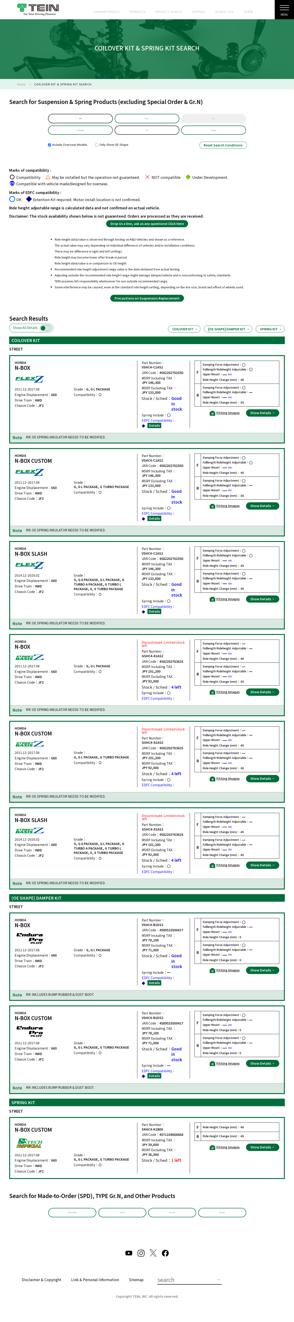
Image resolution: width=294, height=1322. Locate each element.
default (80, 120)
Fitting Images (225, 419)
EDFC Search (222, 1220)
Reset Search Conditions (223, 151)
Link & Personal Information (95, 1288)
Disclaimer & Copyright (41, 1288)
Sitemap (136, 1288)
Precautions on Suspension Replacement (147, 304)
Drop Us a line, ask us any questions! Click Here (147, 229)
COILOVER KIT (185, 335)
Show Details (262, 419)
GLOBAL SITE (224, 11)
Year (213, 120)
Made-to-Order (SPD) (72, 1220)
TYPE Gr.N (122, 1220)
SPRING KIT (271, 335)
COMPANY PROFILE (106, 11)
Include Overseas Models (67, 151)
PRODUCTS (137, 11)
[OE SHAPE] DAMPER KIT (229, 335)
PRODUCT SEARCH (168, 11)
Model (147, 120)
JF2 (147, 134)
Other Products (172, 1220)
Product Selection (80, 134)
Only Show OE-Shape (111, 151)
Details (154, 431)
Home (21, 84)
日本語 (248, 11)
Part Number (213, 134)
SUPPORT (198, 11)
